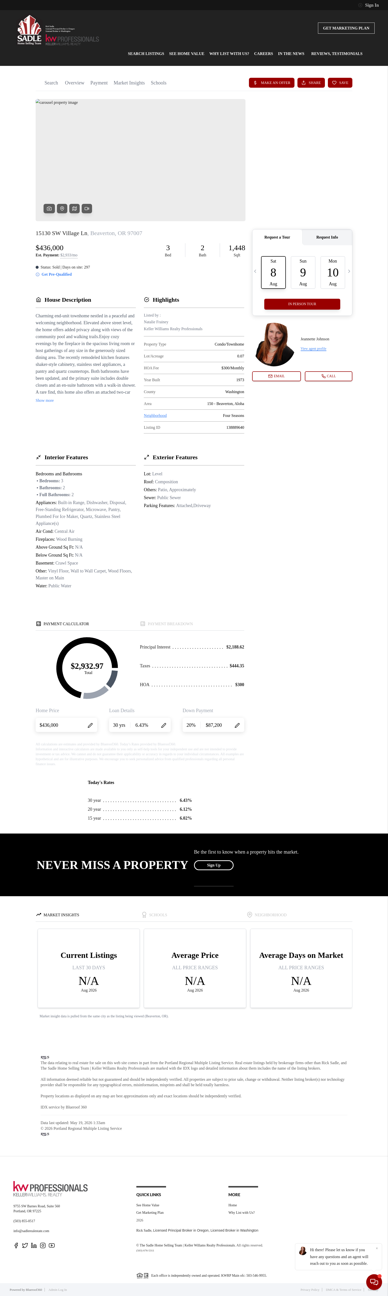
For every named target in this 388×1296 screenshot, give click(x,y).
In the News (291, 54)
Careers (263, 54)
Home (232, 1205)
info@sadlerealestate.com (31, 1231)
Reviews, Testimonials (337, 54)
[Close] (377, 1248)
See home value (186, 54)
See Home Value (147, 1205)
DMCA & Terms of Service (343, 1290)
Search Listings (146, 54)
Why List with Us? (229, 54)
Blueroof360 (34, 1290)
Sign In (368, 5)
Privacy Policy (310, 1290)
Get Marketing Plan (346, 28)
